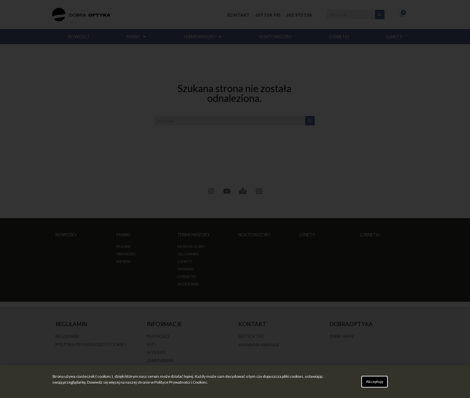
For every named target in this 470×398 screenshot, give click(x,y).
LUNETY (394, 36)
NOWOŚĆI (65, 234)
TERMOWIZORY (202, 36)
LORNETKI (339, 36)
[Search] (379, 14)
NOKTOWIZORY (275, 36)
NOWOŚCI (78, 36)
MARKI (136, 36)
